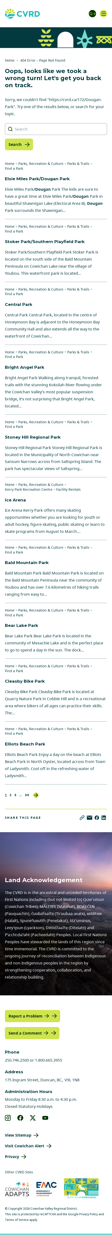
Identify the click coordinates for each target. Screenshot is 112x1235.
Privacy (12, 1156)
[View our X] (33, 1118)
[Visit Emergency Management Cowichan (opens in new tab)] (46, 1189)
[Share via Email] (89, 817)
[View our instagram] (8, 1118)
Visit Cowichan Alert (24, 1146)
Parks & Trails (78, 163)
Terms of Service (17, 1220)
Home (9, 60)
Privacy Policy (88, 1214)
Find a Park (14, 168)
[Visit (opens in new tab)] (81, 1189)
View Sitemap (18, 1135)
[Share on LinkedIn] (103, 817)
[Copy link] (82, 817)
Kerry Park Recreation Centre (28, 489)
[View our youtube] (45, 1118)
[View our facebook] (20, 1118)
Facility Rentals (68, 489)
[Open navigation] (103, 13)
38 (27, 795)
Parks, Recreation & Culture (40, 163)
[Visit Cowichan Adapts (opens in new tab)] (17, 1189)
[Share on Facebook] (96, 817)
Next (36, 795)
